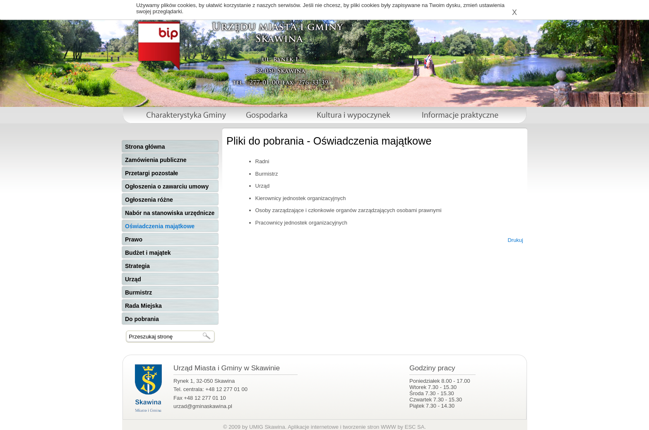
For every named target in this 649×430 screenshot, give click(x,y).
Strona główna (145, 146)
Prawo (133, 239)
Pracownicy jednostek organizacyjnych (301, 223)
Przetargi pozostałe (151, 173)
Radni (262, 161)
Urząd (133, 279)
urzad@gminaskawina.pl (202, 406)
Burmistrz (138, 292)
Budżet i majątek (148, 252)
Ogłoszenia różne (149, 199)
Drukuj (515, 240)
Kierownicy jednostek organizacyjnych (300, 198)
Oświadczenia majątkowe (160, 226)
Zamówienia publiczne (156, 160)
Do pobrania (142, 319)
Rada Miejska (143, 305)
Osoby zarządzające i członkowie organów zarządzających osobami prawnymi (348, 210)
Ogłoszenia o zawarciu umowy (167, 186)
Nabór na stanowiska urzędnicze (169, 213)
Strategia (137, 266)
